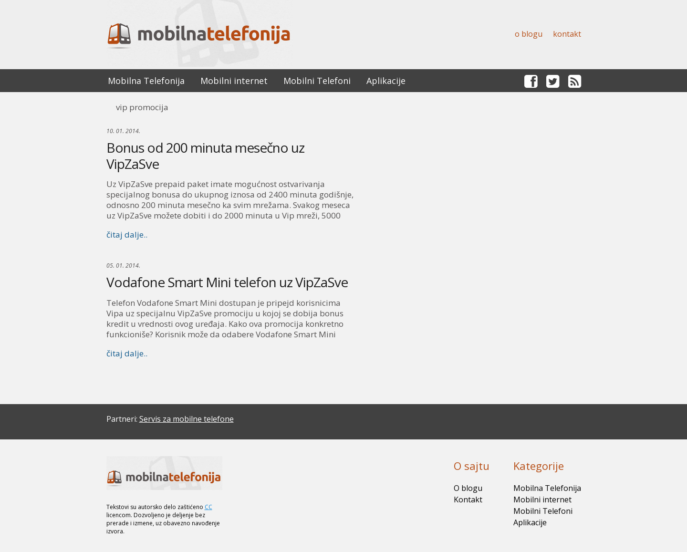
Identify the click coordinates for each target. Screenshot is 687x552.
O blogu (528, 34)
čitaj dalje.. (126, 234)
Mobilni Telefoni (317, 80)
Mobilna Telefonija (146, 80)
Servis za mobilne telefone (186, 419)
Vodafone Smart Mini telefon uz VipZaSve (227, 282)
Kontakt (567, 34)
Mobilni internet (234, 80)
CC (208, 507)
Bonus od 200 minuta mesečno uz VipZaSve (205, 155)
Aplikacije (386, 80)
